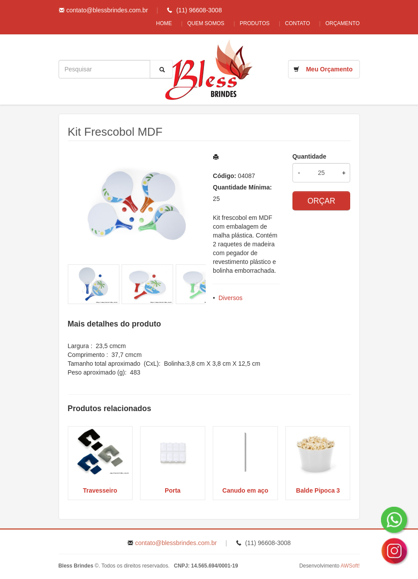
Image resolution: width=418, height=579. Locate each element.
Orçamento (343, 23)
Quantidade (309, 156)
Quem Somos (199, 23)
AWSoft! (349, 566)
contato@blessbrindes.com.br (107, 10)
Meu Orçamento (329, 69)
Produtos (250, 23)
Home (155, 23)
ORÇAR (321, 201)
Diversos (230, 297)
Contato (295, 23)
